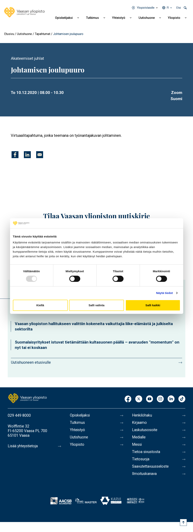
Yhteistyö (118, 18)
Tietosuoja (141, 459)
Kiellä (40, 305)
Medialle (139, 437)
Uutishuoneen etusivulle (31, 362)
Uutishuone (147, 18)
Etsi (178, 7)
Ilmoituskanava (144, 473)
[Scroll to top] (183, 522)
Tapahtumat (42, 34)
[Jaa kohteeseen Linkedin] (27, 154)
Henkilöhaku (142, 415)
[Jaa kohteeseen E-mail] (39, 154)
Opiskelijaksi (64, 18)
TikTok (181, 399)
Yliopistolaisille (145, 7)
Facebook (127, 399)
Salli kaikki (152, 305)
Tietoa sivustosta (146, 452)
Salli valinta (96, 305)
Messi (137, 444)
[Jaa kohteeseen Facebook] (15, 154)
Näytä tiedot (164, 293)
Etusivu (9, 34)
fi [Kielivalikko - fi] (168, 7)
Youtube (149, 399)
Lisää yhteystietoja (23, 446)
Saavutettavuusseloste (151, 466)
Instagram (160, 399)
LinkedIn (171, 399)
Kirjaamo (139, 422)
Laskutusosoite (145, 430)
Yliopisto (174, 18)
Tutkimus (92, 18)
